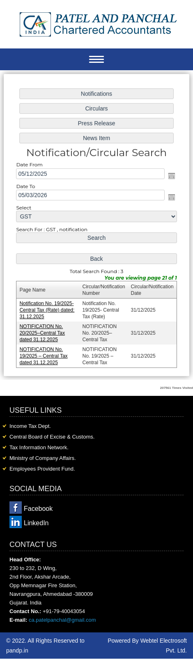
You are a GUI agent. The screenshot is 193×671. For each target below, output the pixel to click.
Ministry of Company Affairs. (42, 458)
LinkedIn (36, 522)
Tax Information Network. (39, 447)
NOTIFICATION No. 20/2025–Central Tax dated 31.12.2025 (43, 331)
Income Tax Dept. (30, 426)
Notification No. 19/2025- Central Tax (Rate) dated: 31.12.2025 (48, 308)
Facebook (38, 508)
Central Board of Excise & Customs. (51, 437)
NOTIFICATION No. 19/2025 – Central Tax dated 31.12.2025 (44, 354)
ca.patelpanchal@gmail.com (62, 620)
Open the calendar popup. (170, 176)
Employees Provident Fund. (42, 469)
